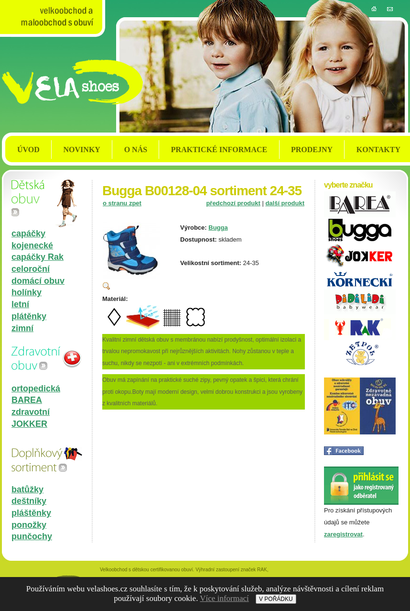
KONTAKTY (378, 149)
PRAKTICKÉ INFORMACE (219, 149)
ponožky (28, 525)
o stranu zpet (122, 203)
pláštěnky (31, 513)
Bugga (217, 227)
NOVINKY (82, 149)
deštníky (28, 501)
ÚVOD (28, 149)
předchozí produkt (233, 203)
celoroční (30, 269)
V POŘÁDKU (276, 599)
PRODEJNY (312, 149)
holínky (26, 292)
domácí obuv (38, 281)
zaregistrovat (343, 534)
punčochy (31, 536)
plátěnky (28, 316)
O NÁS (135, 149)
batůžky (27, 489)
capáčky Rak (37, 257)
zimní (22, 328)
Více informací (224, 598)
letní (20, 304)
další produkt (284, 203)
